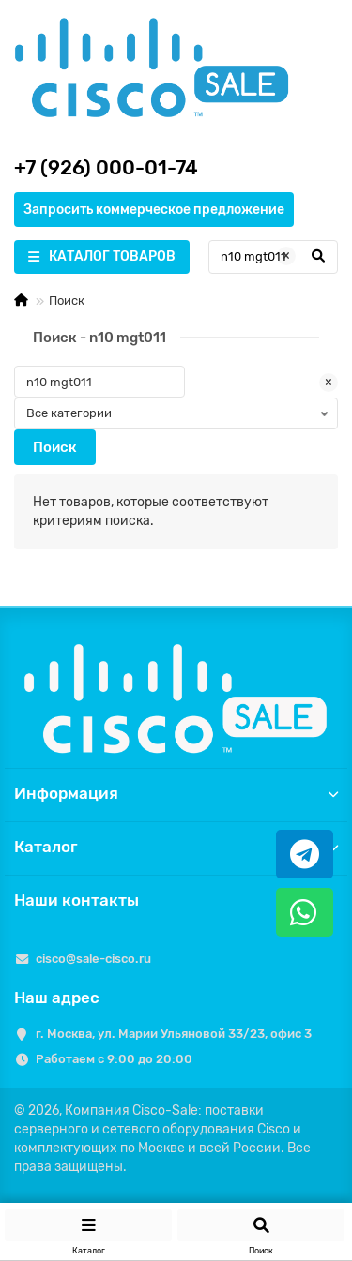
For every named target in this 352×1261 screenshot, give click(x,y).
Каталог (176, 846)
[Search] (273, 257)
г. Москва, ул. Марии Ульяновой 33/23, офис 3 (174, 1034)
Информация (176, 793)
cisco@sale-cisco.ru (93, 959)
